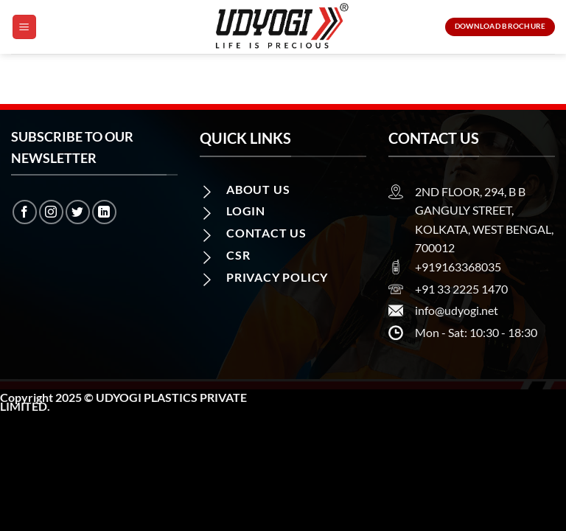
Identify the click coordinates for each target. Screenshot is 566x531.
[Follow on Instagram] (51, 212)
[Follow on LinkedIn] (104, 212)
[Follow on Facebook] (25, 212)
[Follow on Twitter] (78, 212)
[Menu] (24, 27)
